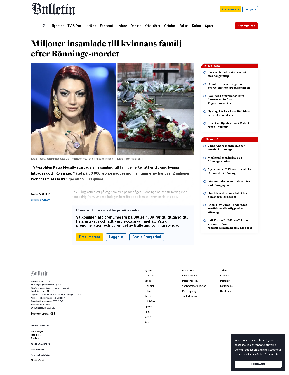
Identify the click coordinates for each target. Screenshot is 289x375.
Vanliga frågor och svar (194, 286)
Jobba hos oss (189, 296)
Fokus (183, 26)
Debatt (136, 26)
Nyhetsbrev (225, 291)
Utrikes (90, 26)
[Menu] (35, 25)
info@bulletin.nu (50, 291)
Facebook (225, 275)
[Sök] (44, 25)
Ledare (121, 26)
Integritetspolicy (190, 280)
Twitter (223, 270)
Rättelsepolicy (189, 291)
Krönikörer (152, 26)
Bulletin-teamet (189, 275)
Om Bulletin (188, 270)
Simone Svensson (41, 199)
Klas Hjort (36, 334)
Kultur (196, 26)
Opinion (170, 26)
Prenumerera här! (43, 314)
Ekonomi (106, 26)
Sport (209, 26)
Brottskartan (246, 26)
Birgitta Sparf (37, 360)
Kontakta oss (226, 286)
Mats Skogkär (37, 331)
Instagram (225, 280)
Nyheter (58, 26)
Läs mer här (270, 354)
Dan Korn (35, 338)
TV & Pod (74, 26)
